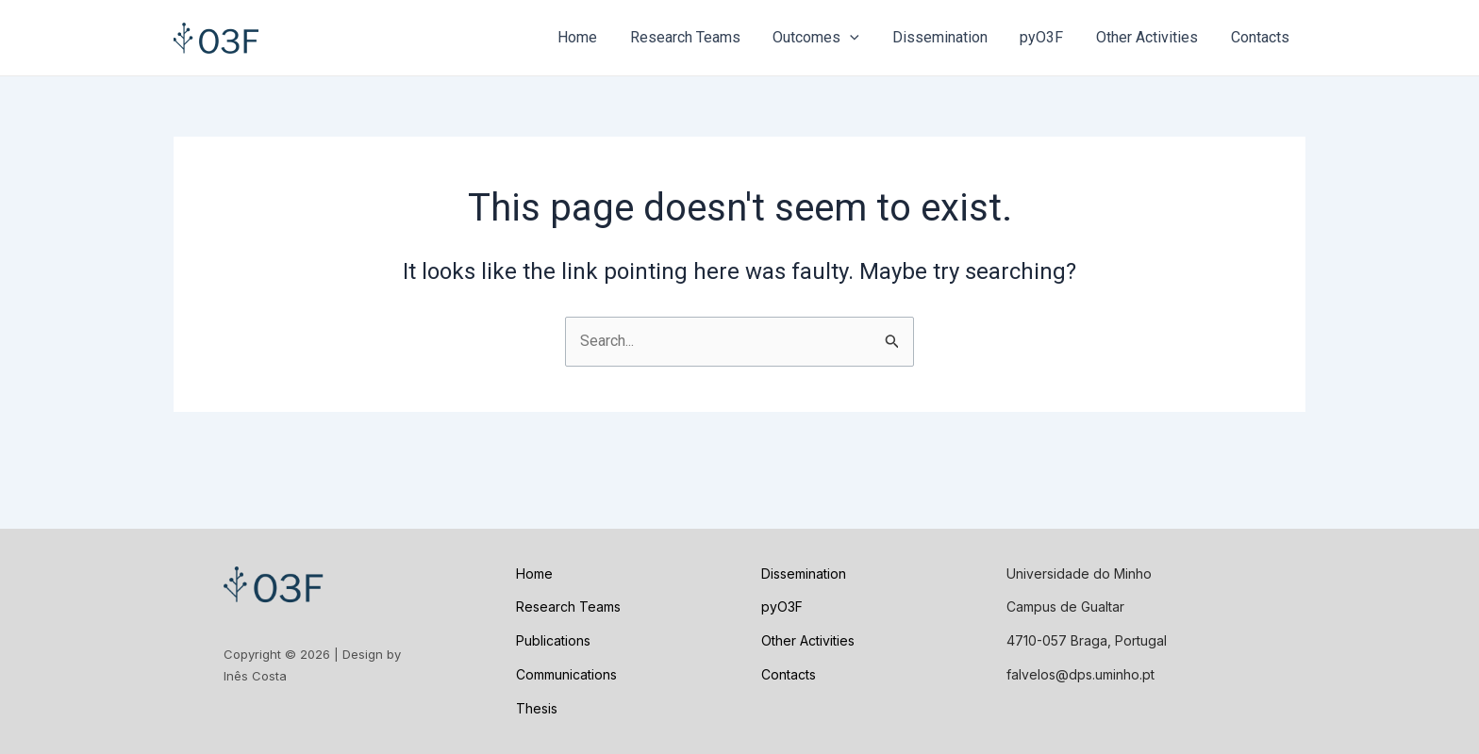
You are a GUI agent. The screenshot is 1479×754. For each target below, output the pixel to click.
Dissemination (948, 37)
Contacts (1261, 37)
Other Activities (1151, 37)
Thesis (536, 708)
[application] (861, 37)
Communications (566, 674)
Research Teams (698, 37)
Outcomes (827, 37)
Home (593, 37)
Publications (553, 640)
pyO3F (1048, 37)
